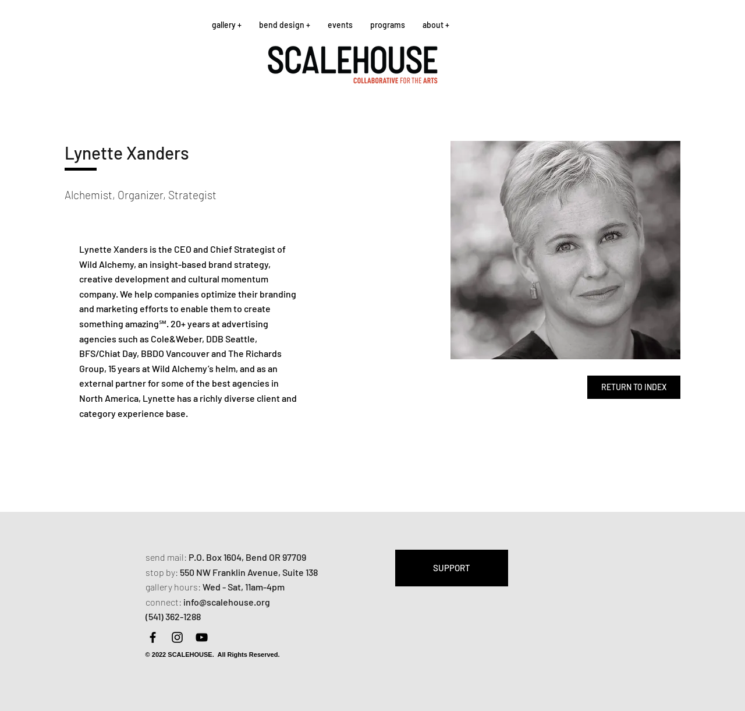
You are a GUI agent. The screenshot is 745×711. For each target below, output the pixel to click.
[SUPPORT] (451, 568)
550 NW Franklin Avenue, (231, 572)
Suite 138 (300, 572)
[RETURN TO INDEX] (633, 387)
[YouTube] (201, 637)
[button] (226, 24)
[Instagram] (177, 637)
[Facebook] (153, 637)
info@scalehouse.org (226, 601)
